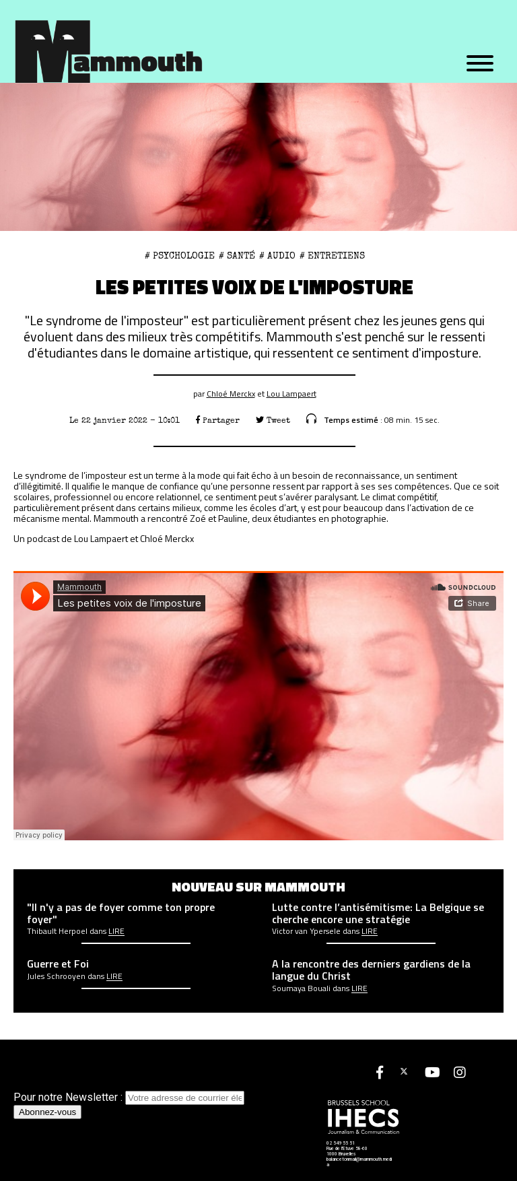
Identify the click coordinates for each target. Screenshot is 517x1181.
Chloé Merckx (231, 393)
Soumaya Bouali (301, 988)
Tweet (273, 420)
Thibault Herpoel (57, 931)
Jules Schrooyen (56, 976)
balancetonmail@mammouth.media (359, 1162)
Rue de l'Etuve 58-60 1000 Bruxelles (347, 1151)
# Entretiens (332, 256)
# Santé (237, 256)
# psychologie (180, 256)
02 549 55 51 (340, 1143)
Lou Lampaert (291, 393)
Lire (116, 931)
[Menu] (480, 64)
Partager (218, 420)
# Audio (277, 256)
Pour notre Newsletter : (128, 1097)
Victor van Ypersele (306, 931)
